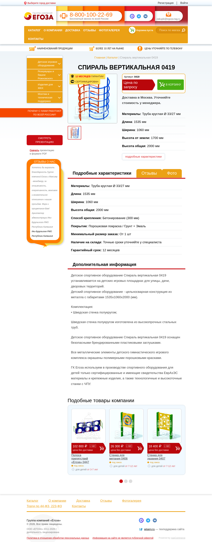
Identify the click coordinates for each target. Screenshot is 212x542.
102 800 (86, 448)
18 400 (162, 448)
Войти (184, 3)
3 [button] (130, 481)
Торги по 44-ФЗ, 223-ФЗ (44, 506)
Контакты (35, 39)
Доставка (72, 30)
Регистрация (166, 3)
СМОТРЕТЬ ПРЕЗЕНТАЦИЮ (44, 140)
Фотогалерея (109, 30)
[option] (45, 201)
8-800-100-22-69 (91, 14)
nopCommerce (178, 538)
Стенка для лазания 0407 (156, 457)
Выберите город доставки (42, 3)
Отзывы (89, 30)
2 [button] (126, 481)
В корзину (173, 84)
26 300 (124, 448)
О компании (53, 30)
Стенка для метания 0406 (118, 457)
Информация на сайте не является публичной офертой (122, 538)
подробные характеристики (143, 156)
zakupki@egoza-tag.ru (168, 19)
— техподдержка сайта (164, 529)
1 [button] (121, 481)
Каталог (34, 30)
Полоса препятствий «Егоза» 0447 (80, 459)
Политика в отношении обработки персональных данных (58, 538)
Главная (99, 57)
